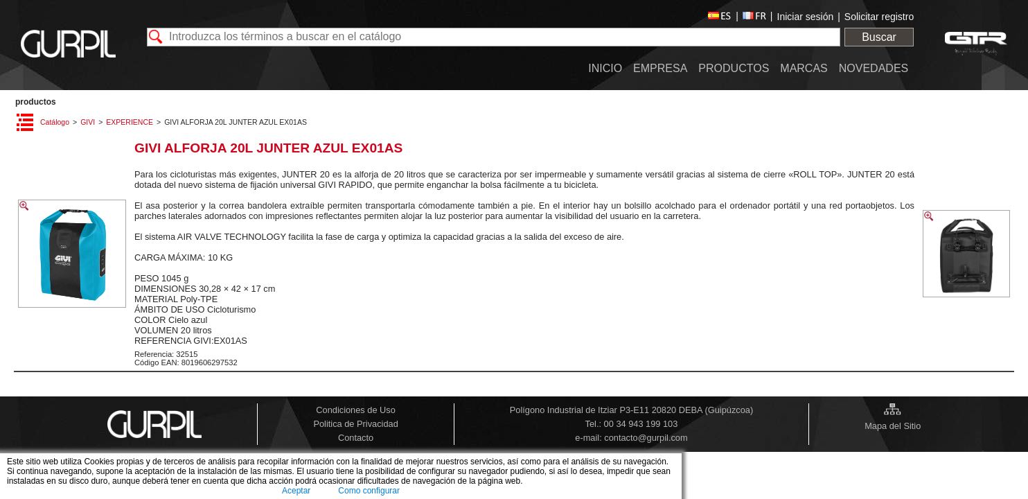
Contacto (355, 437)
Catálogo (54, 122)
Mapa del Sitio (893, 426)
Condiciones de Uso (356, 410)
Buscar (879, 37)
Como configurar (369, 491)
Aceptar (296, 491)
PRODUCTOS (35, 102)
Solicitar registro (879, 16)
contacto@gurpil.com (645, 437)
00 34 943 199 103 (641, 424)
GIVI (87, 122)
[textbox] (493, 37)
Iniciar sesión (805, 16)
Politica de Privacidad (355, 424)
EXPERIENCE (129, 122)
